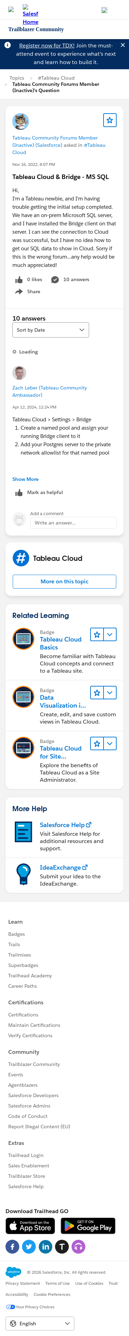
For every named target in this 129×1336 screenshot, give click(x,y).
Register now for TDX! (47, 45)
